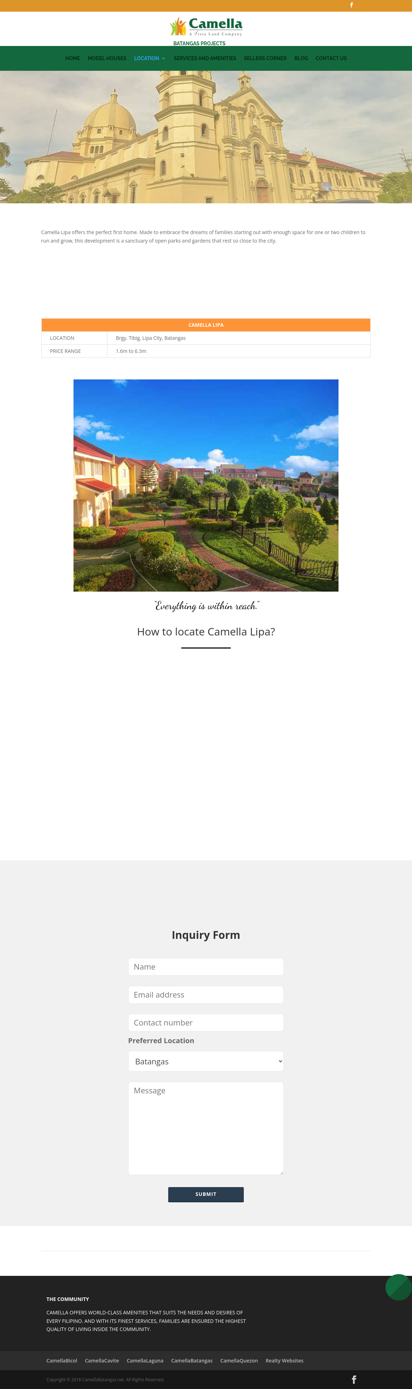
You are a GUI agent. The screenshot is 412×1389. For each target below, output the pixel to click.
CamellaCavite (102, 1360)
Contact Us (331, 58)
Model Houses (107, 58)
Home (72, 58)
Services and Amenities (205, 58)
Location (146, 58)
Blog (301, 58)
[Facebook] (351, 7)
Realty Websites (285, 1360)
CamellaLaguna (145, 1360)
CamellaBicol (62, 1360)
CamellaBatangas (192, 1360)
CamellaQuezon (239, 1360)
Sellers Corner (265, 58)
